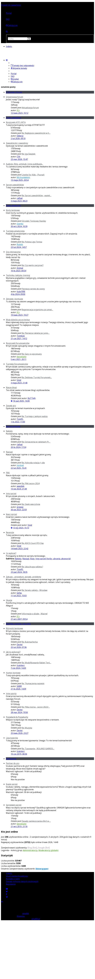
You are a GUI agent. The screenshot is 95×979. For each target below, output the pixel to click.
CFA (18, 156)
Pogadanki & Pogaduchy (17, 717)
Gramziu (21, 916)
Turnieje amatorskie (15, 231)
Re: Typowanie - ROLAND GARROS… (38, 748)
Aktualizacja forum (30, 107)
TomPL (20, 419)
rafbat (20, 198)
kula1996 (21, 291)
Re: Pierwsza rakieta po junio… (35, 333)
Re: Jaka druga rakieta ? (32, 566)
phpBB (25, 913)
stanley (20, 223)
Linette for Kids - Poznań (33, 174)
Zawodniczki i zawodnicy (17, 143)
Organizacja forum (14, 96)
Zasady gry (11, 405)
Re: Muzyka (27, 727)
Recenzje (10, 532)
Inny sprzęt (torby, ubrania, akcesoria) (53, 558)
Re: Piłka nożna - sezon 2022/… (36, 707)
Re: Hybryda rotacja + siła (33, 462)
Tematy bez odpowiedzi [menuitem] (22, 65)
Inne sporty (11, 693)
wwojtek (20, 486)
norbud (20, 465)
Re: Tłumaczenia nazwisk (33, 683)
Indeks (9, 873)
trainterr (21, 665)
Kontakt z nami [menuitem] (13, 878)
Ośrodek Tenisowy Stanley (34, 221)
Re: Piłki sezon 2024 (31, 483)
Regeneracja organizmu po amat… (37, 309)
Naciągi (9, 452)
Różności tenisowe (14, 628)
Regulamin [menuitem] (11, 884)
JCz (18, 110)
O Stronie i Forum (14, 92)
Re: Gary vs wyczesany (32, 354)
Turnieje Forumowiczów (17, 364)
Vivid (19, 380)
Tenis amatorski (13, 205)
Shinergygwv (42, 868)
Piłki (8, 472)
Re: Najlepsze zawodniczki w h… (36, 133)
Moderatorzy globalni (48, 850)
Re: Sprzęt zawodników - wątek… (36, 195)
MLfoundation (23, 177)
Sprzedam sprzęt (13, 805)
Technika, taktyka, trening (18, 275)
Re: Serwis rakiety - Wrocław (34, 590)
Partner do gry (12, 763)
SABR (19, 686)
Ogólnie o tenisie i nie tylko (18, 623)
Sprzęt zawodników (15, 184)
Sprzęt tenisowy (13, 426)
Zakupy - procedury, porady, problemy (23, 576)
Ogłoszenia (11, 758)
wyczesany (21, 356)
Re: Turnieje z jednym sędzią (35, 416)
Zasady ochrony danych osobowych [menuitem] (22, 881)
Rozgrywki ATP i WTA (16, 122)
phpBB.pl (35, 919)
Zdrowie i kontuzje (14, 298)
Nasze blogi (11, 387)
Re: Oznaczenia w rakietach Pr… (36, 441)
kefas (19, 593)
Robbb (20, 244)
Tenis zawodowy (13, 117)
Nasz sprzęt (11, 514)
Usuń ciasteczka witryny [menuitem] (17, 876)
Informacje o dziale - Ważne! (34, 613)
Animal (20, 268)
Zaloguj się (17, 81)
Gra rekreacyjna (13, 251)
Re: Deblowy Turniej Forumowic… (37, 377)
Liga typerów (12, 737)
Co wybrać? (11, 553)
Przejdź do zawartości (11, 5)
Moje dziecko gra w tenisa (18, 319)
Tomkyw (21, 335)
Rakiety (9, 431)
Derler (20, 644)
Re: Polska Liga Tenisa (32, 241)
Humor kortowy (13, 672)
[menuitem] (12, 25)
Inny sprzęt (11, 493)
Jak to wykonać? (13, 652)
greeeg (20, 507)
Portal (9, 13)
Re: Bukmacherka (30, 642)
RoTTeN (32, 398)
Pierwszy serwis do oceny (33, 288)
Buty (32, 558)
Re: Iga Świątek (28, 154)
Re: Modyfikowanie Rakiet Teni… (36, 662)
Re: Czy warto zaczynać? (32, 265)
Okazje (9, 600)
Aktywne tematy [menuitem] (19, 68)
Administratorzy (30, 850)
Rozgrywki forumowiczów (17, 343)
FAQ (8, 19)
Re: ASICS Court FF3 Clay (33, 543)
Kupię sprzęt (12, 784)
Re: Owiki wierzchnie (31, 504)
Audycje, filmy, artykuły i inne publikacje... (24, 164)
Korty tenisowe (13, 210)
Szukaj (15, 79)
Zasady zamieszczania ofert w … (36, 821)
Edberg (20, 135)
